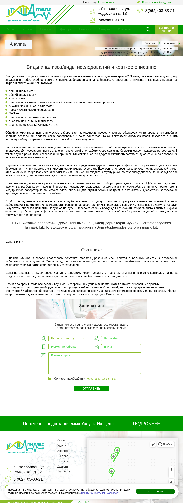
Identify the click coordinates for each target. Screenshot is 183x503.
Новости (85, 29)
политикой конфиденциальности (100, 493)
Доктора (65, 29)
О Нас (10, 29)
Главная (150, 43)
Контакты (124, 29)
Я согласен (155, 492)
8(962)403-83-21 (160, 10)
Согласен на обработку (85, 374)
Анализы (45, 29)
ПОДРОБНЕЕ (146, 420)
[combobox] (68, 338)
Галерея (104, 29)
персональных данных (101, 374)
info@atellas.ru (111, 20)
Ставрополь (106, 2)
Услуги (27, 29)
